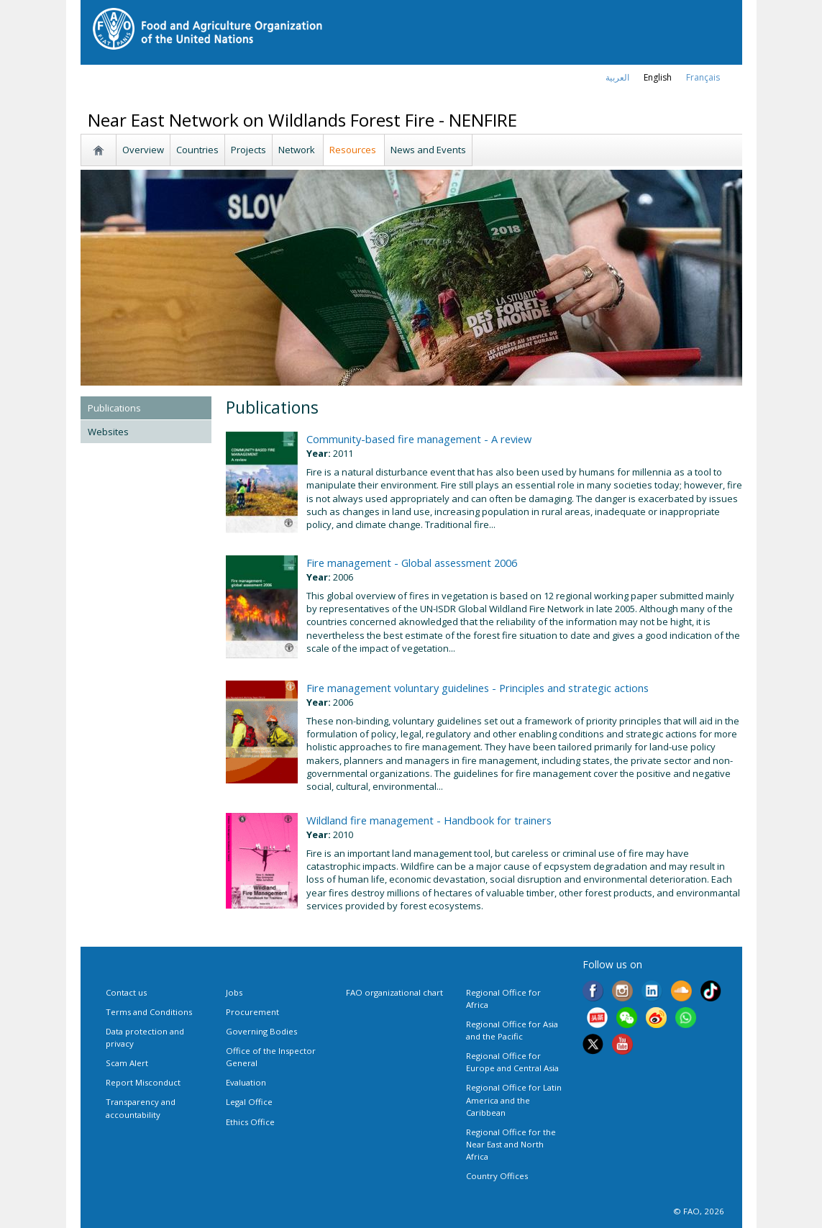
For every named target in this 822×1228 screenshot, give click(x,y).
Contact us (126, 992)
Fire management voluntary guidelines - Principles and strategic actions (477, 688)
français (703, 77)
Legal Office (249, 1101)
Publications (114, 407)
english (658, 77)
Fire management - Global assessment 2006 (411, 562)
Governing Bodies (261, 1031)
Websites (108, 431)
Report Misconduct (143, 1082)
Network (297, 149)
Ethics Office (250, 1121)
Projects (248, 149)
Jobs (234, 992)
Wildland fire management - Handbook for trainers (429, 820)
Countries (197, 149)
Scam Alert (127, 1063)
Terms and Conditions (149, 1011)
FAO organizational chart (394, 992)
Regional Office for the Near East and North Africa (511, 1144)
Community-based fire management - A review (418, 439)
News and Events (428, 149)
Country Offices (497, 1175)
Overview (143, 149)
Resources (353, 149)
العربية (617, 77)
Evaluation (246, 1082)
